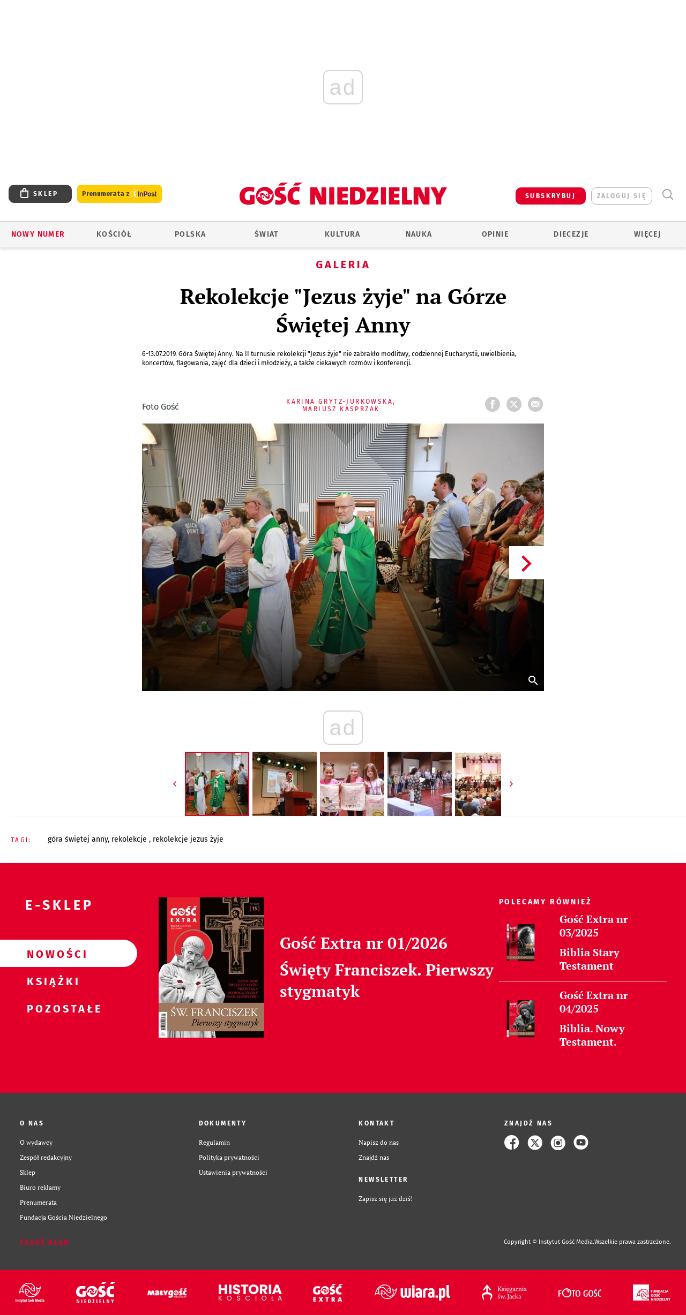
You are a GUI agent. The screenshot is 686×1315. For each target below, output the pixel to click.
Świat (267, 234)
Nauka (419, 234)
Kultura (343, 234)
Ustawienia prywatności (233, 1172)
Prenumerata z (119, 194)
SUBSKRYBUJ (550, 196)
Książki (51, 981)
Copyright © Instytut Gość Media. (549, 1241)
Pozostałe (51, 1008)
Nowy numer (38, 234)
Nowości (51, 953)
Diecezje (571, 234)
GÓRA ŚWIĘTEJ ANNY (78, 839)
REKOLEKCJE (130, 839)
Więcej (647, 234)
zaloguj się (621, 196)
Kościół (114, 234)
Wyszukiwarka (667, 195)
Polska (190, 234)
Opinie (495, 234)
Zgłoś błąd (44, 1242)
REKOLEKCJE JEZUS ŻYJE (188, 839)
